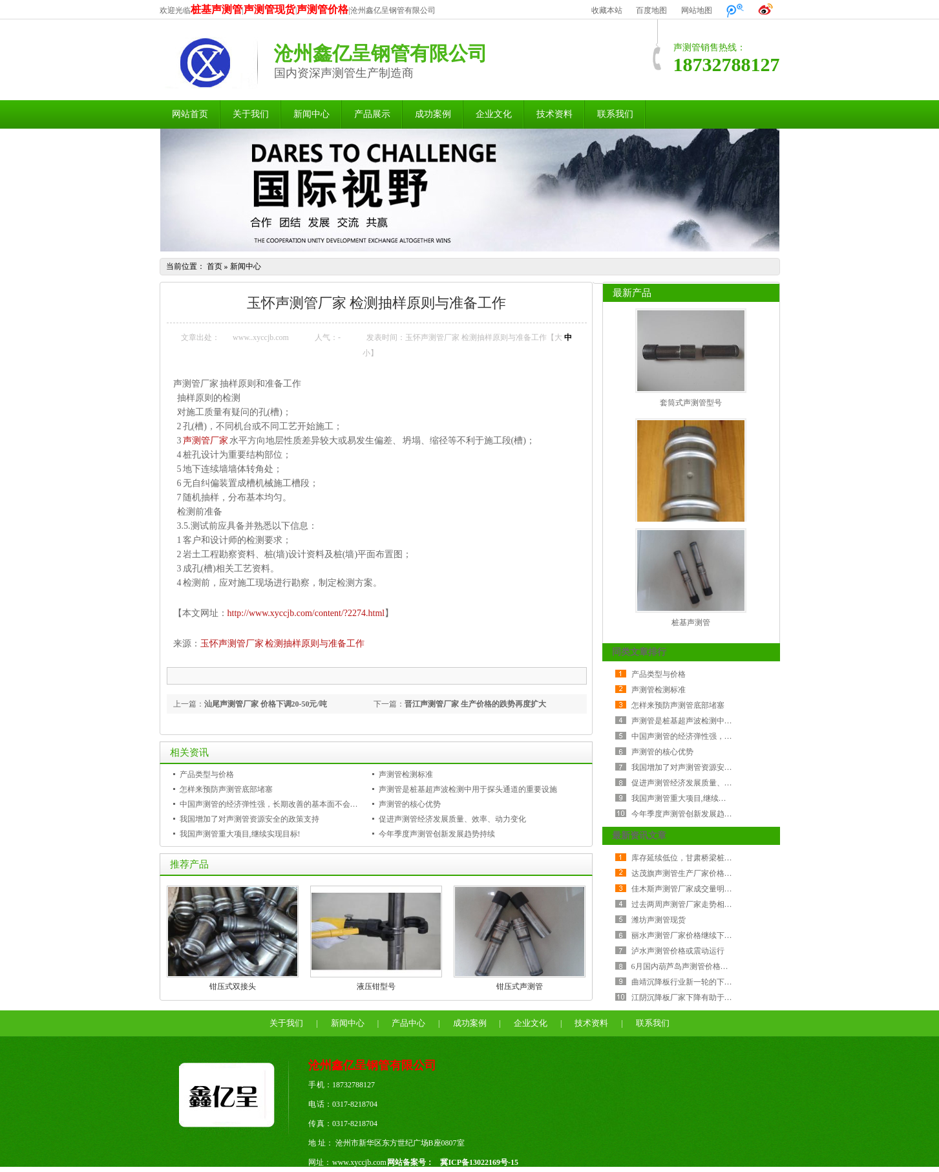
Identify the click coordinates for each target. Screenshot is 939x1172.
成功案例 (433, 114)
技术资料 (554, 114)
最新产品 (632, 293)
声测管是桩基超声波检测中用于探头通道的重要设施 (468, 789)
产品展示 (372, 114)
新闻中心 (311, 114)
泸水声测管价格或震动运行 (677, 950)
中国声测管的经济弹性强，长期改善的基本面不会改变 (273, 804)
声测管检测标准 (406, 774)
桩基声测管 (690, 622)
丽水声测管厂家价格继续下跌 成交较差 (698, 935)
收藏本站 (606, 10)
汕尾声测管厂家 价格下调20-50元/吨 (265, 704)
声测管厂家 (205, 440)
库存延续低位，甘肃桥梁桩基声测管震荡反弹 (708, 857)
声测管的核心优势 (410, 804)
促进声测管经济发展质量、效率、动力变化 (452, 819)
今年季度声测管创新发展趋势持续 (437, 833)
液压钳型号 (376, 986)
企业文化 (494, 114)
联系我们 (615, 114)
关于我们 (251, 114)
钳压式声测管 (519, 986)
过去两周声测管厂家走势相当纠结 (689, 904)
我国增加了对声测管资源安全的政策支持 (249, 819)
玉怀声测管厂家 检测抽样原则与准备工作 (282, 643)
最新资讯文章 (639, 835)
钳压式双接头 (232, 986)
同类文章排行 (639, 652)
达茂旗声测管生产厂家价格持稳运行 (693, 873)
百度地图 (651, 10)
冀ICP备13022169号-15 (479, 1162)
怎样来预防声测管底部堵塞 (226, 789)
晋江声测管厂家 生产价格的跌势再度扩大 (475, 704)
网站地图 (696, 10)
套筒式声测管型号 (691, 402)
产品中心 (408, 1023)
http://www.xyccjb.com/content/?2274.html (306, 613)
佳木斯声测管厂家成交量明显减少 (689, 888)
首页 (214, 266)
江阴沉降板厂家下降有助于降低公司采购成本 (708, 997)
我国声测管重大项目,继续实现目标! (240, 833)
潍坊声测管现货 (658, 919)
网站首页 (190, 114)
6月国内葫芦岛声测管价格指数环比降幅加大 (707, 966)
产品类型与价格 (207, 774)
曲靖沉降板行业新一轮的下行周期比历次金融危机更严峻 (728, 981)
